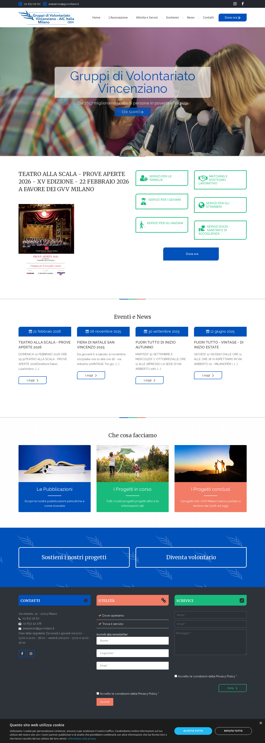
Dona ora (233, 17)
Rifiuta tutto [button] (233, 730)
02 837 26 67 (29, 3)
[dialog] (132, 731)
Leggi (32, 380)
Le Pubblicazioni (54, 489)
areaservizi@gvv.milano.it (61, 3)
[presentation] (126, 681)
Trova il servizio (112, 624)
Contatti (208, 17)
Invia (233, 688)
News (191, 17)
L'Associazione (118, 17)
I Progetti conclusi (210, 489)
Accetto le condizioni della (128, 693)
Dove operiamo (113, 615)
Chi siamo (133, 112)
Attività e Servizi (147, 17)
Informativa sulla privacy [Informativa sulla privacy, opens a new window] (82, 738)
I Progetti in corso (132, 489)
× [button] (260, 723)
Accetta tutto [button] (193, 730)
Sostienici (172, 17)
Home (96, 17)
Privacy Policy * (148, 693)
